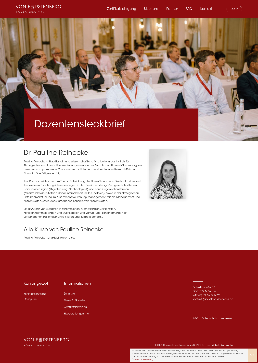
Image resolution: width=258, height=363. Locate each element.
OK (252, 355)
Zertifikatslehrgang (121, 9)
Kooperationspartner (77, 314)
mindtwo (229, 345)
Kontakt (206, 9)
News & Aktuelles (74, 300)
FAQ (189, 9)
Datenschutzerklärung (142, 360)
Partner (172, 9)
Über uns (151, 9)
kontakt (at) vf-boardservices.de (213, 299)
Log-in (234, 9)
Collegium (30, 299)
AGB (195, 318)
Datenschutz (209, 318)
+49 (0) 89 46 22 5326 (206, 295)
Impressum (227, 318)
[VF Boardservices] (38, 9)
